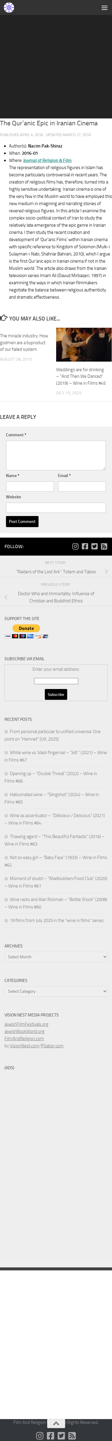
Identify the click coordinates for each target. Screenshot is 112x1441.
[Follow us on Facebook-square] (84, 546)
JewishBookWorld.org (24, 1031)
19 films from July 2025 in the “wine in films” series (57, 920)
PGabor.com (52, 1046)
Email (64, 475)
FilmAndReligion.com (24, 1038)
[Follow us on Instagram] (75, 546)
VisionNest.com (24, 1046)
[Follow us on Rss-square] (104, 546)
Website (13, 497)
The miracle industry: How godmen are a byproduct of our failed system (24, 342)
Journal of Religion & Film (47, 160)
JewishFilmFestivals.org (26, 1024)
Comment (16, 434)
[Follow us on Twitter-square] (94, 546)
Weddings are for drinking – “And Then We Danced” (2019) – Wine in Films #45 (81, 376)
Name (12, 475)
